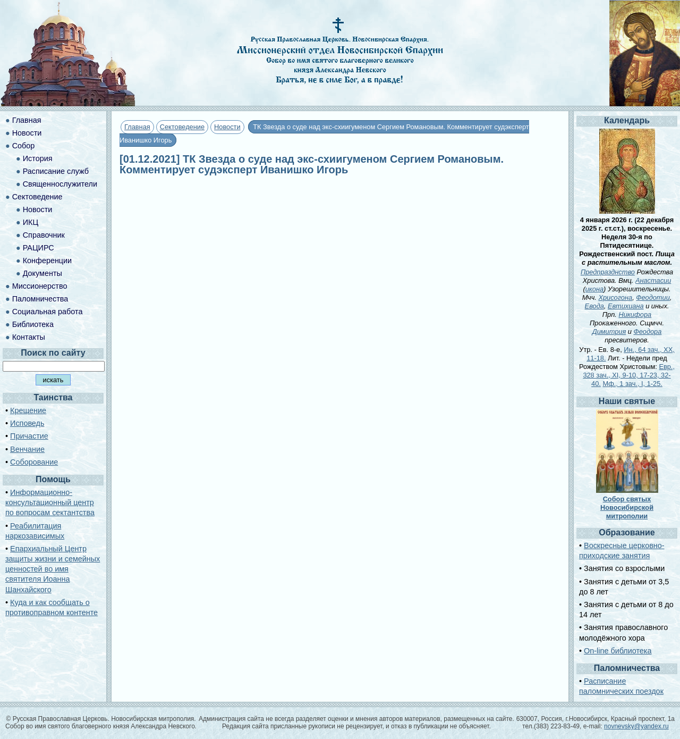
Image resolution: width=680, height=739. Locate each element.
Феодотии (653, 297)
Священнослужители (60, 184)
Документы (42, 273)
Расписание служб (56, 171)
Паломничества (40, 299)
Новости (227, 127)
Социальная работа (47, 311)
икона (594, 289)
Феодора (648, 331)
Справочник (44, 235)
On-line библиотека (617, 650)
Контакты (28, 337)
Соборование (34, 462)
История (38, 158)
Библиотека (33, 324)
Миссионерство (39, 286)
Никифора (634, 314)
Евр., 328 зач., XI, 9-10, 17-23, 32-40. (629, 375)
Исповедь (27, 423)
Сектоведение (182, 127)
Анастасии (653, 280)
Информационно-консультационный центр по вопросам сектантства (50, 502)
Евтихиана (626, 306)
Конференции (47, 260)
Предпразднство (608, 272)
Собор (23, 145)
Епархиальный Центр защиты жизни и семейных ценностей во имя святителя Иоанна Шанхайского (52, 569)
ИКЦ (30, 222)
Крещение (28, 410)
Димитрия (609, 331)
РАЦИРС (38, 247)
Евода (594, 306)
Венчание (27, 449)
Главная (137, 127)
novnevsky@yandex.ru (636, 726)
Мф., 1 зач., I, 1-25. (632, 384)
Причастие (29, 436)
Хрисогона (615, 297)
